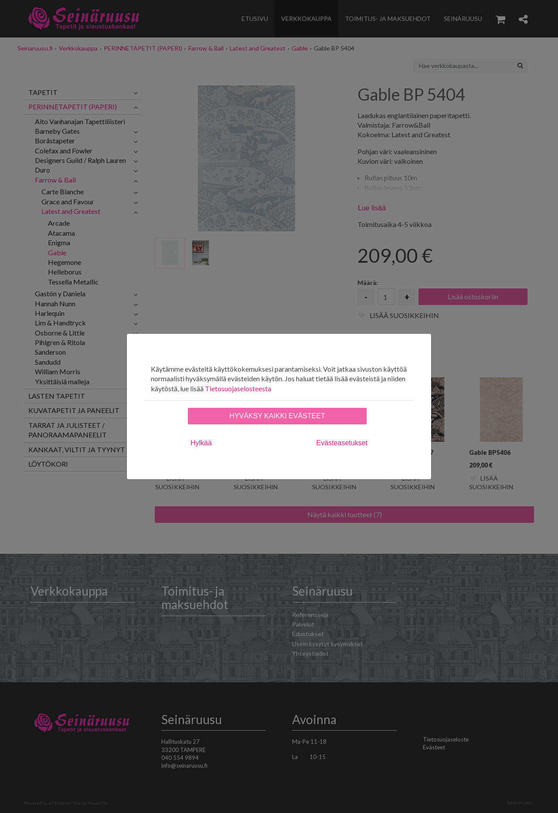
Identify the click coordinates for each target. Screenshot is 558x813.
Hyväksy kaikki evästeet (277, 416)
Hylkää (201, 443)
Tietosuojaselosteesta (238, 388)
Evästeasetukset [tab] (341, 443)
